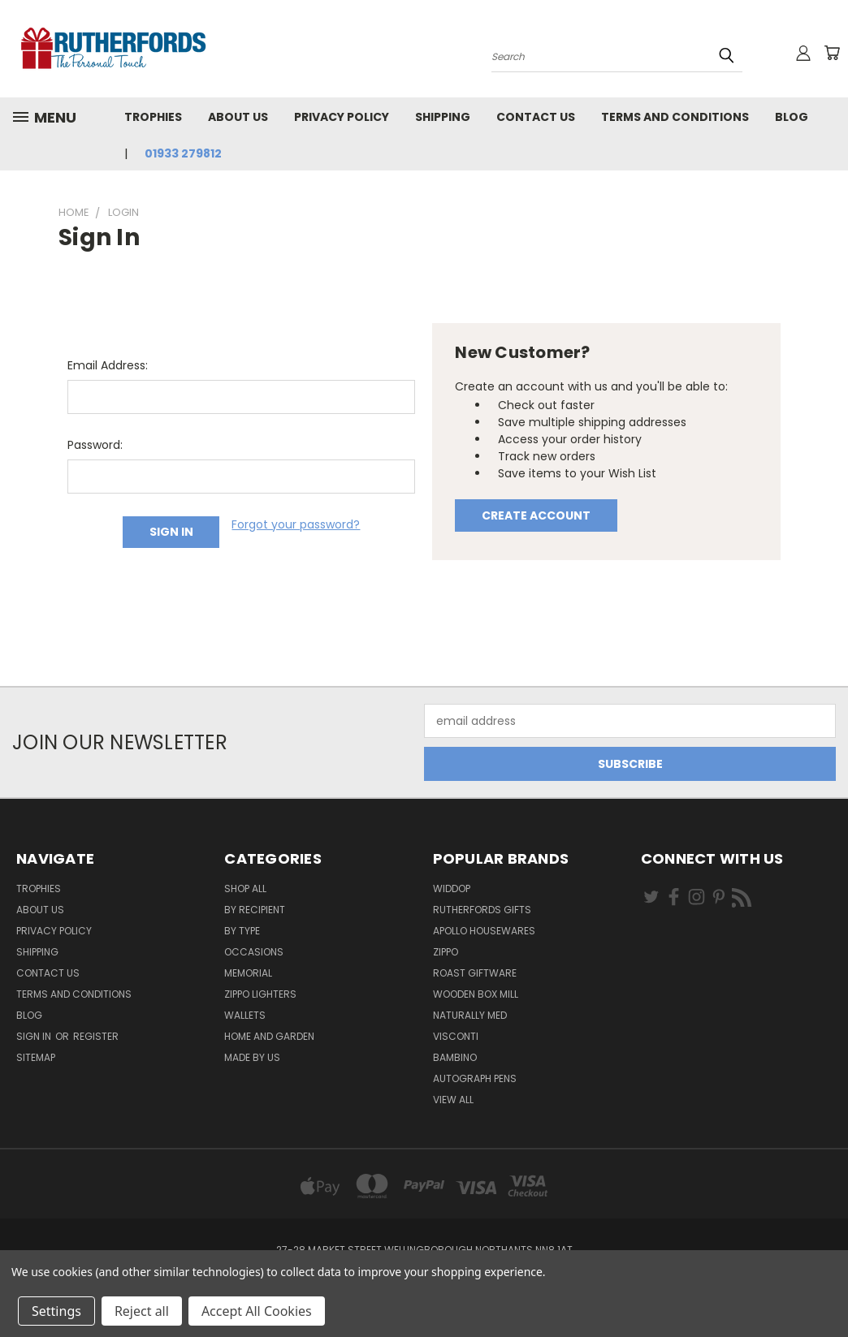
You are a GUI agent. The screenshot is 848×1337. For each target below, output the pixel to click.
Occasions (253, 952)
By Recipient (254, 909)
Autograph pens (475, 1078)
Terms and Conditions (675, 117)
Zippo (445, 952)
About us (238, 117)
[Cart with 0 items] (832, 53)
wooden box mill (475, 994)
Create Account (536, 515)
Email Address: (107, 365)
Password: (95, 445)
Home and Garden (269, 1036)
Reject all (142, 1311)
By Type (242, 931)
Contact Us (535, 117)
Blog (791, 117)
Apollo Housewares (484, 931)
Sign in (35, 1036)
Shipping (442, 117)
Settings (56, 1311)
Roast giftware (475, 973)
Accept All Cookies (256, 1311)
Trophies (153, 117)
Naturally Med (470, 1015)
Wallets (245, 1015)
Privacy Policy (341, 117)
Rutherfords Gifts (482, 909)
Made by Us (252, 1057)
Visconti (455, 1036)
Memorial (248, 973)
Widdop (451, 888)
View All (453, 1099)
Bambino (455, 1057)
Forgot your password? (295, 524)
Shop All (245, 888)
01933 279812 (183, 153)
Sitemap (35, 1057)
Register (96, 1036)
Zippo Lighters (260, 994)
